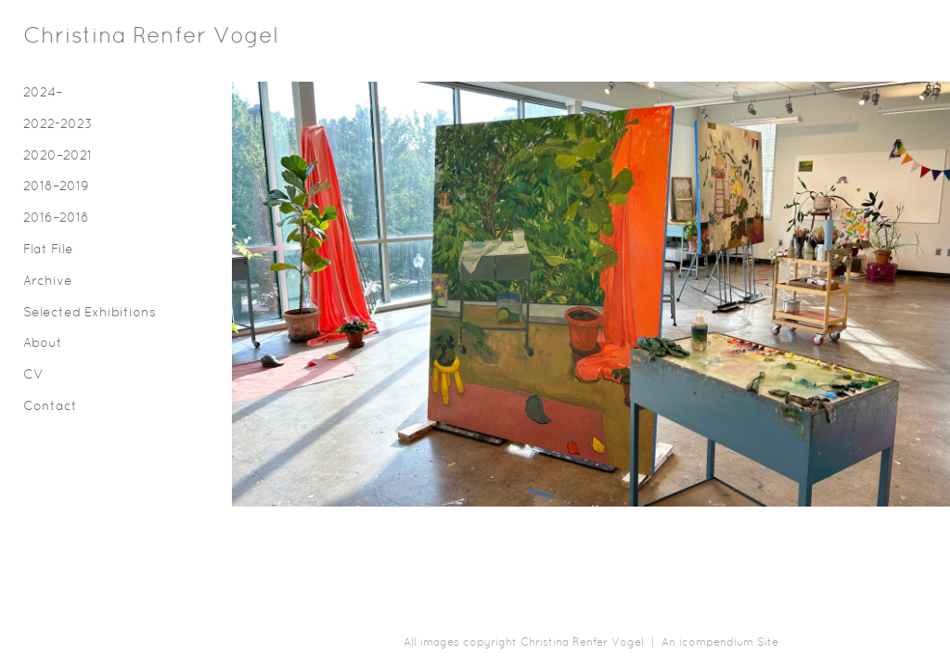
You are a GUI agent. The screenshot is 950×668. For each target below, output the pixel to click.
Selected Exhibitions (89, 313)
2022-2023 (58, 125)
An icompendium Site (719, 643)
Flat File (48, 250)
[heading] (69, 37)
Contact (50, 407)
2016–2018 (56, 218)
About (42, 344)
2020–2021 (57, 156)
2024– (42, 93)
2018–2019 (56, 187)
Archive (47, 282)
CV (33, 375)
